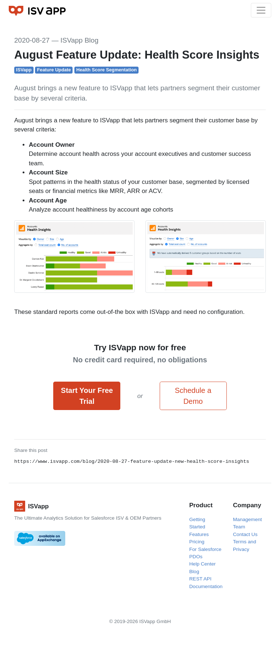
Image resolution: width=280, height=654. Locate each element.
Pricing (197, 541)
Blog (194, 571)
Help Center (202, 564)
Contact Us (245, 534)
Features (199, 534)
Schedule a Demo (193, 395)
